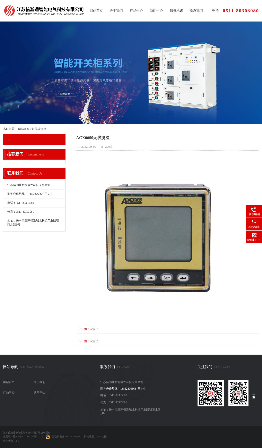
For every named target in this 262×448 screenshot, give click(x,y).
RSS (17, 440)
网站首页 (96, 10)
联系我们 (196, 10)
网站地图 (89, 436)
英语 (215, 10)
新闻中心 (156, 10)
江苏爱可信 (39, 128)
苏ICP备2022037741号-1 (25, 436)
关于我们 (116, 10)
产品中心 (136, 10)
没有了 (94, 329)
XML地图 (101, 436)
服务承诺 (176, 10)
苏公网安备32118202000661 (64, 436)
